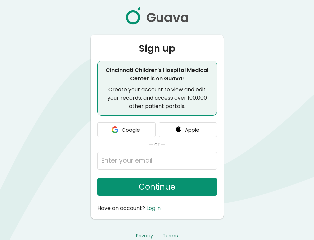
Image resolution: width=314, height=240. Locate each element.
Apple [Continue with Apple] (186, 130)
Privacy (144, 235)
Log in (153, 208)
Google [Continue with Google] (125, 130)
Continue (157, 186)
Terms (170, 235)
